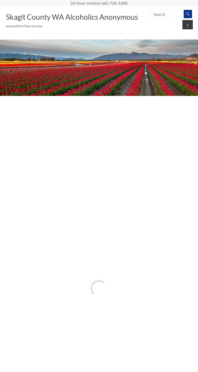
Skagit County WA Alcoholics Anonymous (72, 16)
